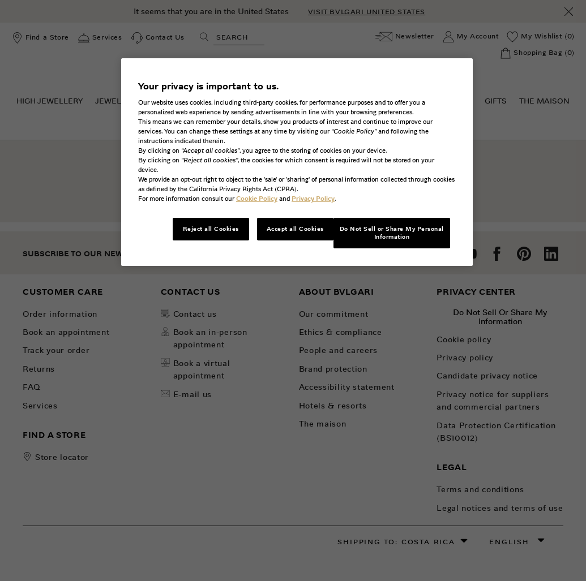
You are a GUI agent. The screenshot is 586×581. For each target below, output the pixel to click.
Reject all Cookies (211, 229)
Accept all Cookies (295, 229)
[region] (297, 162)
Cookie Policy (256, 198)
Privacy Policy (313, 198)
